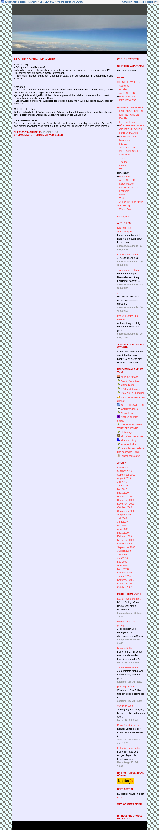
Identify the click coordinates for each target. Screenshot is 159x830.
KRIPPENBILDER (129, 187)
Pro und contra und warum (69, 2)
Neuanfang (125, 140)
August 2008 (124, 550)
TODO (122, 158)
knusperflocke (128, 444)
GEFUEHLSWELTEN (128, 59)
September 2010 (126, 474)
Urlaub (122, 165)
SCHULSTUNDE (128, 147)
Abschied (124, 85)
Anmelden (127, 2)
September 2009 (126, 511)
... (118, 293)
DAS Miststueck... (130, 389)
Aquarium (124, 176)
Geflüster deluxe (130, 409)
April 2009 (122, 529)
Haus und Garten (128, 132)
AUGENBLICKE (127, 93)
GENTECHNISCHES (130, 129)
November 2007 (126, 583)
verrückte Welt (125, 706)
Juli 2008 (122, 554)
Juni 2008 (122, 558)
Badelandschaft (127, 96)
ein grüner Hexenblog (132, 436)
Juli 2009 (122, 518)
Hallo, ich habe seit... (128, 748)
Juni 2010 (122, 485)
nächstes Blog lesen (143, 2)
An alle (123, 89)
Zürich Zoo (125, 209)
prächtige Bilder (125, 686)
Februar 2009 (124, 536)
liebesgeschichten (130, 455)
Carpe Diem (127, 385)
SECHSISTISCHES (129, 151)
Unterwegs (127, 432)
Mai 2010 (122, 489)
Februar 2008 (124, 572)
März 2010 (123, 492)
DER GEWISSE (47, 2)
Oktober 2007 (124, 587)
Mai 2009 (122, 525)
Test (121, 198)
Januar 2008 (124, 576)
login (119, 797)
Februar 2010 (124, 496)
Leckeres (124, 191)
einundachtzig (128, 440)
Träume (123, 161)
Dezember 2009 (126, 500)
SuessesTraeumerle (27, 2)
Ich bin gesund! (127, 136)
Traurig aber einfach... (129, 270)
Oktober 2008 (124, 543)
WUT (122, 169)
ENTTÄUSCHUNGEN (131, 111)
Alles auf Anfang (129, 377)
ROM (122, 194)
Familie (123, 118)
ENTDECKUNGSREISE (130, 107)
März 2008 (123, 569)
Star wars (124, 154)
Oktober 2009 (124, 507)
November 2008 (126, 540)
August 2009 (124, 514)
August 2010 (124, 478)
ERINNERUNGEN (129, 114)
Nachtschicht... (125, 648)
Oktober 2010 (124, 471)
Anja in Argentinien (131, 381)
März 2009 (123, 532)
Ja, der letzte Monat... (129, 667)
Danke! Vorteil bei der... (129, 725)
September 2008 (126, 547)
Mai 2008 (122, 561)
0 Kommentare (23, 135)
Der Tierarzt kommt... (128, 254)
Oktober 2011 (124, 467)
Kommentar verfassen (48, 135)
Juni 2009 (122, 521)
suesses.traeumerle (27, 132)
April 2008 (122, 565)
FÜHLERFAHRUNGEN (131, 125)
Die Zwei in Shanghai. (132, 393)
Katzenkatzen (126, 183)
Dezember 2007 (126, 579)
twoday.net (10, 2)
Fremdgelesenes (128, 122)
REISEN (123, 143)
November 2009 (126, 503)
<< (156, 2)
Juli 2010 (122, 482)
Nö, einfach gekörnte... (129, 598)
